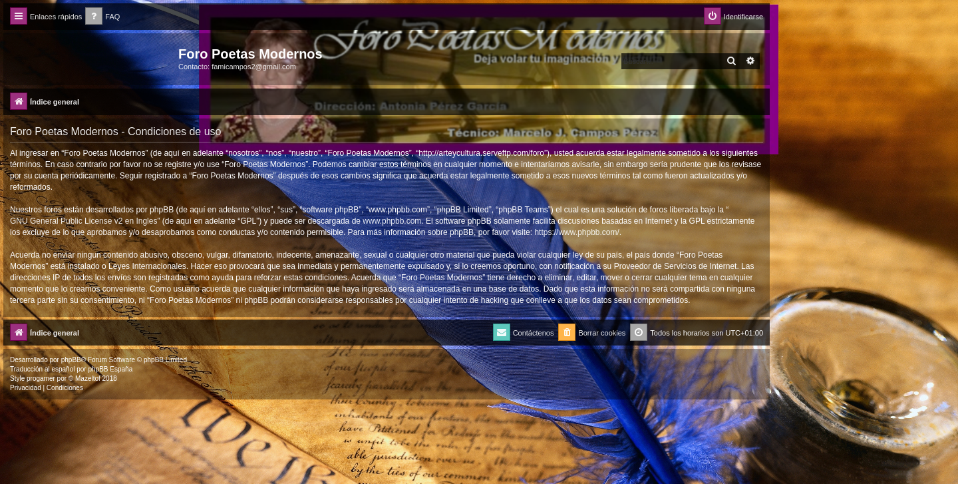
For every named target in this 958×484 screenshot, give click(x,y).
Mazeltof (87, 378)
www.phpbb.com (392, 221)
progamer (41, 378)
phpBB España (110, 369)
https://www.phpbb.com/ (576, 232)
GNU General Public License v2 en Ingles (83, 221)
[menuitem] (102, 17)
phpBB (71, 359)
